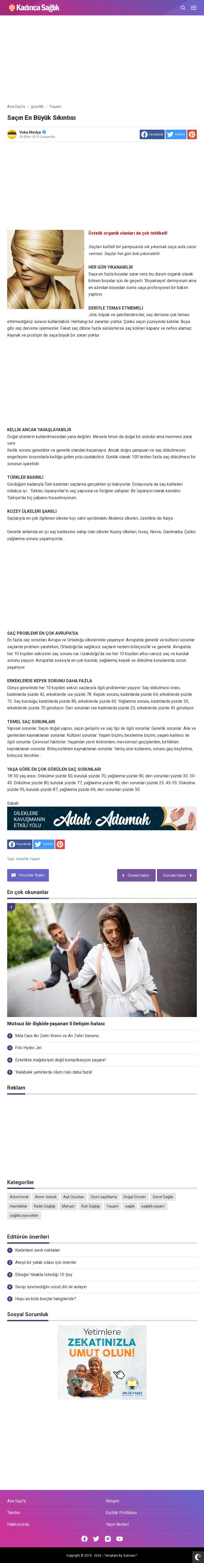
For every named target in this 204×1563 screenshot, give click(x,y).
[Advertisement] (102, 60)
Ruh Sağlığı (90, 1206)
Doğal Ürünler (135, 1197)
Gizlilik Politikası (121, 1512)
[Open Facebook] (84, 1539)
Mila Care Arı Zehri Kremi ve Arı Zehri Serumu (57, 1035)
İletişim (112, 1500)
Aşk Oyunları (73, 1197)
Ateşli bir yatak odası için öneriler (45, 1262)
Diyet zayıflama (104, 1197)
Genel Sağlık (163, 1197)
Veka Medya (32, 132)
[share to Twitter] (175, 134)
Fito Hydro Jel (28, 1047)
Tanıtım (13, 1512)
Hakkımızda (18, 1524)
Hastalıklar (18, 1206)
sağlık (130, 1206)
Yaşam (35, 859)
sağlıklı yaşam (153, 1206)
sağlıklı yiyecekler (24, 1215)
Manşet (68, 1206)
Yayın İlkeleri (117, 1524)
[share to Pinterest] (192, 134)
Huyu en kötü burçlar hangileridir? (45, 1298)
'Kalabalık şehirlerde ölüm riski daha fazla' (53, 1072)
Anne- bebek (46, 1197)
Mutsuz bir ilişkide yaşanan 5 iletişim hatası (56, 1023)
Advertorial (19, 1197)
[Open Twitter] (96, 1539)
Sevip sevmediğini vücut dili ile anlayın (51, 1286)
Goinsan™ (130, 1555)
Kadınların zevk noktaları (37, 1250)
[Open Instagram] (108, 1539)
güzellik (22, 859)
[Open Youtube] (119, 1539)
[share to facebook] (152, 134)
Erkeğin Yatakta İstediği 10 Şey (44, 1274)
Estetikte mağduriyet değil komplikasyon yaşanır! (60, 1059)
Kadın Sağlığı (44, 1206)
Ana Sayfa (16, 1500)
